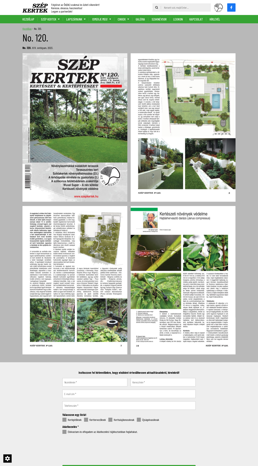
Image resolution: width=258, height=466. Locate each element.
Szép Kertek (48, 19)
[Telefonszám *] (129, 405)
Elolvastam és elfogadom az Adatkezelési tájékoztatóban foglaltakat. (100, 432)
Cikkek (122, 19)
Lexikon (178, 19)
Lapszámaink (74, 19)
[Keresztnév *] (163, 382)
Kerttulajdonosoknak (121, 420)
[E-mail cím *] (129, 394)
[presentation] (129, 449)
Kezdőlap (28, 19)
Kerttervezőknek (95, 420)
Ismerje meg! (100, 19)
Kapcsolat (196, 19)
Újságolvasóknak (148, 420)
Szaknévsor (159, 19)
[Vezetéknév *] (94, 382)
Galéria (140, 19)
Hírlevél (215, 19)
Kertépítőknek (72, 420)
